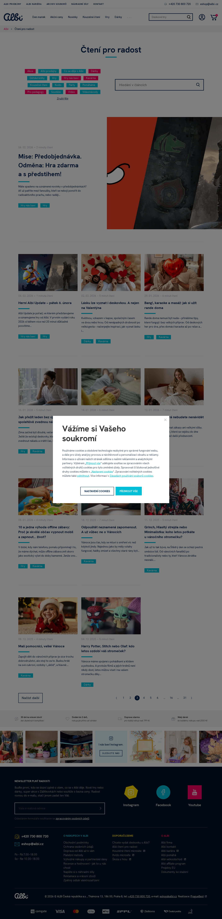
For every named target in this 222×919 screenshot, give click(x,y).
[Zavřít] (165, 419)
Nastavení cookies (102, 471)
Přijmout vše (93, 463)
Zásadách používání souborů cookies (131, 476)
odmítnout (83, 476)
